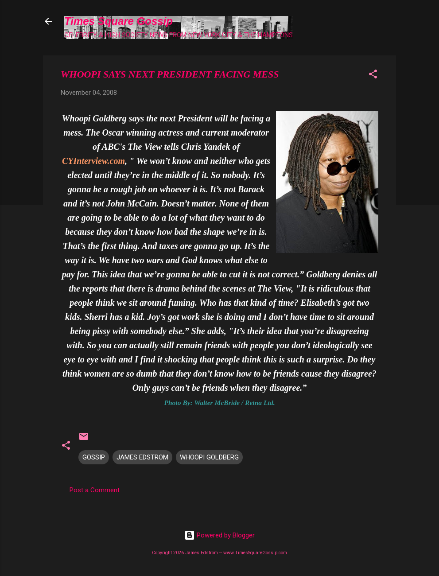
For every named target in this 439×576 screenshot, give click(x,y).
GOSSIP (93, 457)
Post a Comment (95, 490)
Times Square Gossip (118, 21)
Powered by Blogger (219, 535)
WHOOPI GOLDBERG (209, 457)
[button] (373, 75)
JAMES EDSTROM (142, 457)
